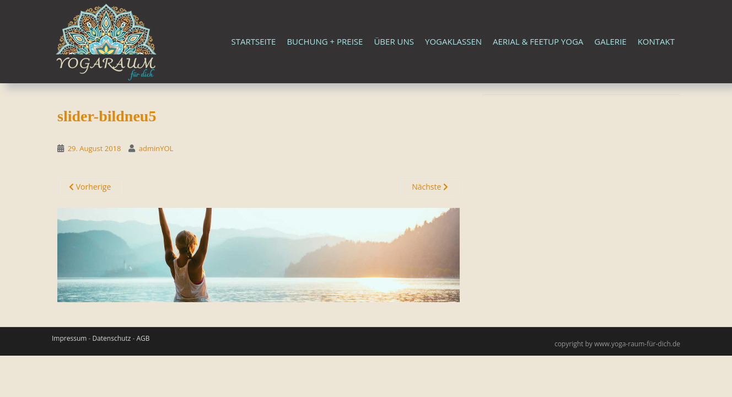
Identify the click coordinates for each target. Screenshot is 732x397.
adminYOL (156, 148)
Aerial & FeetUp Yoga (538, 41)
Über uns (394, 41)
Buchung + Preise (325, 41)
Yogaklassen (453, 41)
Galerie (610, 41)
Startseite (254, 41)
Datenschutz (111, 338)
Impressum (69, 338)
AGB (142, 338)
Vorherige (90, 186)
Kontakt (656, 41)
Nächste (430, 186)
